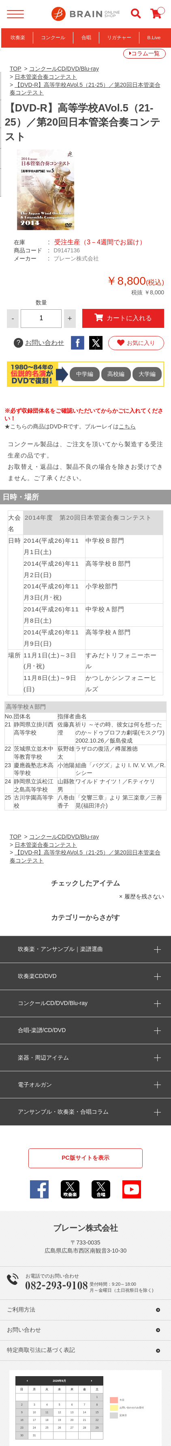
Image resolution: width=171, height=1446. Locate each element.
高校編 (115, 374)
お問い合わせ (39, 342)
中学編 (84, 374)
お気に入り (136, 343)
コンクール (53, 37)
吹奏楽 (18, 37)
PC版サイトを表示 (85, 1157)
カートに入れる (123, 317)
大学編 (147, 374)
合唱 (86, 37)
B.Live (154, 37)
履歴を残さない (144, 896)
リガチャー (119, 37)
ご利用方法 (21, 1310)
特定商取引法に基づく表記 (41, 1350)
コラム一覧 (145, 53)
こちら (127, 426)
